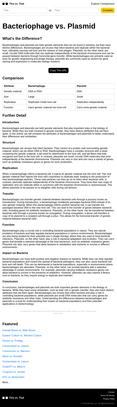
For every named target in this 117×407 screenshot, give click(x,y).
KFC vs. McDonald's (13, 377)
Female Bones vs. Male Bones (18, 330)
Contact (111, 392)
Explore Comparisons (103, 3)
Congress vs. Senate (13, 372)
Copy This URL (58, 70)
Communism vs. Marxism (16, 351)
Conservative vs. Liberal (15, 346)
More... (6, 382)
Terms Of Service (108, 395)
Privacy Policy (109, 399)
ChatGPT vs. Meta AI (13, 366)
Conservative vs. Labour (15, 361)
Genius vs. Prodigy (12, 340)
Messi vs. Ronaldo (12, 356)
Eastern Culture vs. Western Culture (21, 335)
